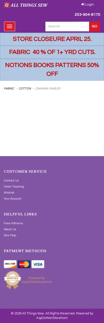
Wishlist (9, 192)
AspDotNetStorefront (52, 318)
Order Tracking (14, 186)
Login (87, 4)
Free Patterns (13, 223)
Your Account (12, 198)
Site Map (10, 235)
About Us (10, 229)
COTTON (25, 88)
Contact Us (11, 180)
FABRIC (9, 88)
